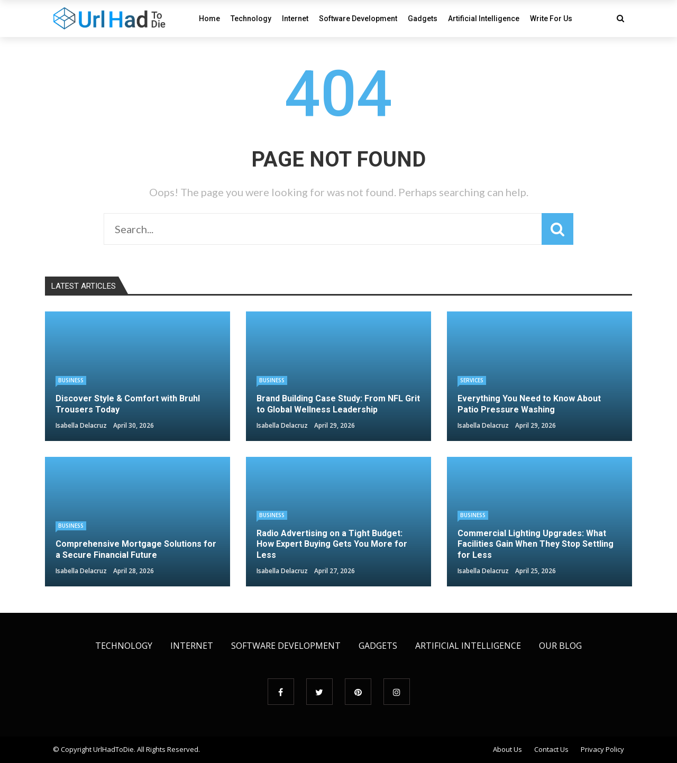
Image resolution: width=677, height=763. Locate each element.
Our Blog (560, 645)
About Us (507, 749)
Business (71, 380)
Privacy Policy (602, 749)
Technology (251, 18)
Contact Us (551, 749)
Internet (295, 18)
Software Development (358, 18)
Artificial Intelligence (483, 18)
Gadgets (422, 18)
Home (209, 18)
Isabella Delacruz (81, 425)
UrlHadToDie (113, 749)
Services (471, 380)
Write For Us (551, 18)
